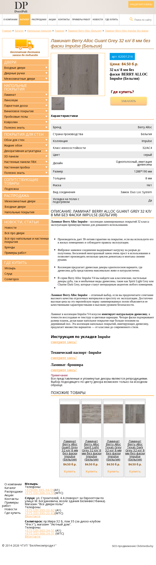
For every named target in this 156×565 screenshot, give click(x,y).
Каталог (24, 19)
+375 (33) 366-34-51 (40, 493)
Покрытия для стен (23, 134)
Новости (98, 19)
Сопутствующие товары (21, 181)
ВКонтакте (32, 516)
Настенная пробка (17, 167)
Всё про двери (14, 233)
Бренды (9, 247)
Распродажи (39, 19)
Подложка (11, 189)
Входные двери (14, 67)
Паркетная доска (16, 105)
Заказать (128, 101)
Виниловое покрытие (19, 111)
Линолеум (11, 100)
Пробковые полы (16, 116)
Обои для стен (14, 140)
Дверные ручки (14, 73)
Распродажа (16, 195)
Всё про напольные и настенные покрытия (27, 240)
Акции (52, 19)
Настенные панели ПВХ (20, 162)
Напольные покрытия (15, 87)
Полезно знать (14, 127)
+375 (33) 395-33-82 (40, 513)
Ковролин (11, 122)
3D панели (11, 156)
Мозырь (10, 268)
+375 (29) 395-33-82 (40, 510)
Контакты (64, 19)
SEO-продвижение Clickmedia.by (133, 546)
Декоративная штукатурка (22, 151)
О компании (10, 19)
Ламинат (10, 94)
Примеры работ (81, 19)
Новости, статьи (21, 222)
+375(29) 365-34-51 (39, 490)
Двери (10, 62)
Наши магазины (141, 4)
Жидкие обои (13, 145)
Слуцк (8, 274)
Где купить (111, 19)
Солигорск (11, 279)
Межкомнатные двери (19, 78)
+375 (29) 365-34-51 (40, 530)
